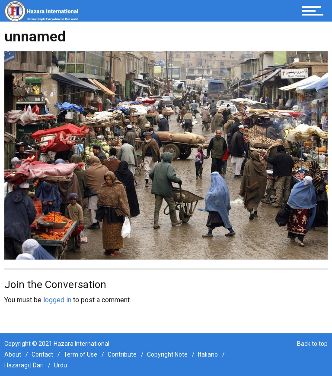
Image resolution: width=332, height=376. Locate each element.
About (12, 354)
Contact (42, 354)
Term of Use (80, 354)
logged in (57, 300)
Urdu (60, 365)
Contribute (122, 354)
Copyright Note (167, 354)
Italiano (208, 354)
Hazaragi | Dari (24, 365)
